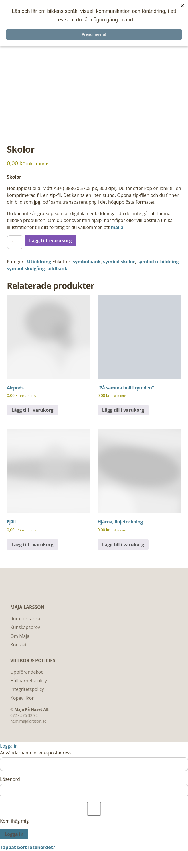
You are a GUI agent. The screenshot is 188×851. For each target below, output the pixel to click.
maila (117, 227)
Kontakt (18, 645)
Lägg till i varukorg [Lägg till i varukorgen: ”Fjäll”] (32, 544)
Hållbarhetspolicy (28, 680)
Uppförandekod (27, 672)
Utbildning (39, 261)
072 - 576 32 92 (24, 715)
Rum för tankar (26, 618)
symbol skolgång (26, 268)
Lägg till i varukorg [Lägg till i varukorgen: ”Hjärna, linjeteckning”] (123, 544)
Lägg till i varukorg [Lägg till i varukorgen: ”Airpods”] (32, 410)
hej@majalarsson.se (28, 721)
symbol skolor (119, 261)
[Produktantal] (15, 242)
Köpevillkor (22, 698)
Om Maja (19, 636)
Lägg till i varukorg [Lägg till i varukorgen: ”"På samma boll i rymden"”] (123, 410)
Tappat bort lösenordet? (27, 847)
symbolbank (87, 261)
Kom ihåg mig (94, 813)
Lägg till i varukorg (50, 240)
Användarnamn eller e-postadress (35, 753)
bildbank (57, 268)
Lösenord (10, 779)
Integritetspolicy (27, 689)
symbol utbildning (158, 261)
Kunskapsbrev (25, 627)
